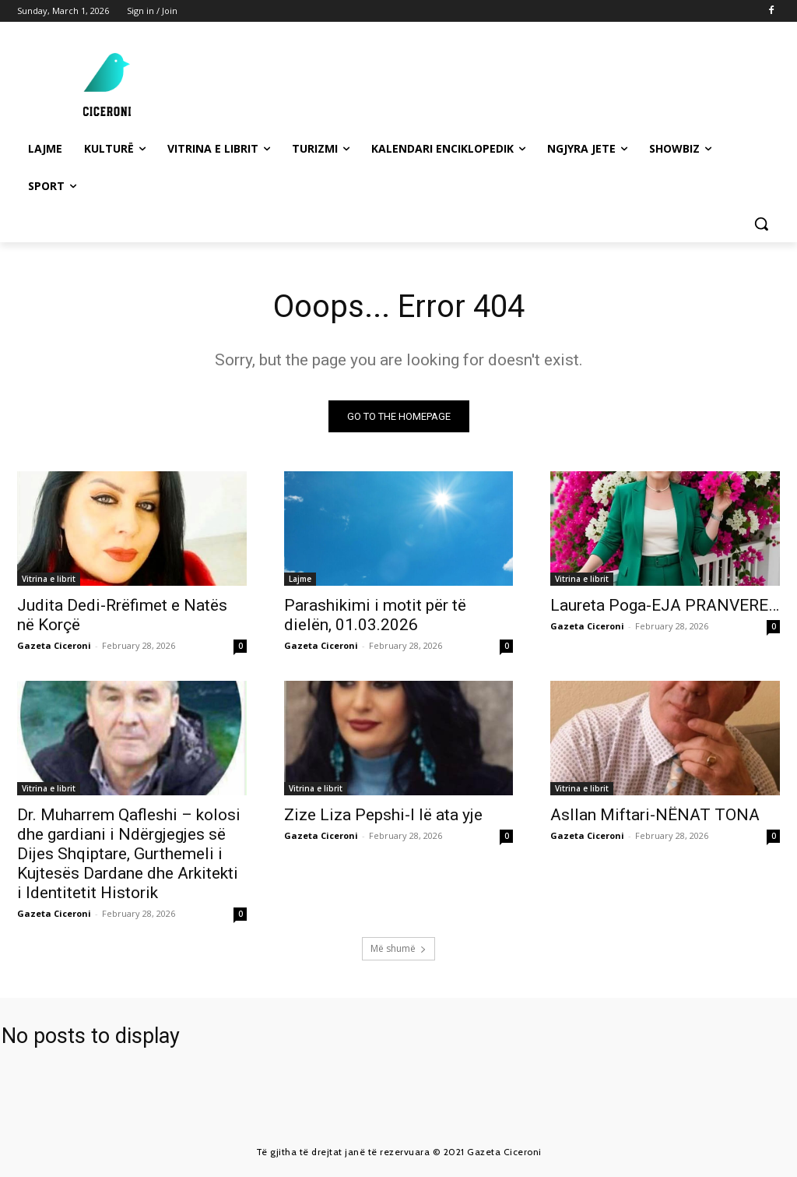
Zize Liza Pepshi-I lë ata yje (383, 815)
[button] (761, 223)
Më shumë (398, 948)
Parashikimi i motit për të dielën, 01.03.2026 (375, 616)
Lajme (300, 579)
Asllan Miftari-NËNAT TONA (655, 815)
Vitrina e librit (48, 579)
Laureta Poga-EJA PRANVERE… (664, 606)
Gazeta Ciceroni (54, 646)
